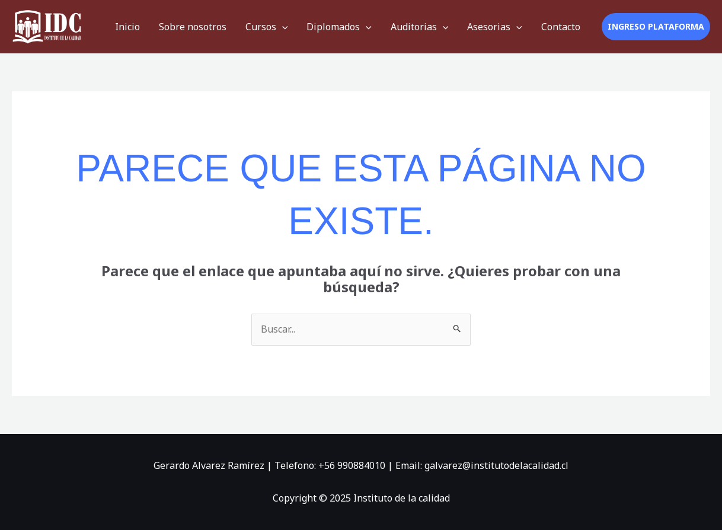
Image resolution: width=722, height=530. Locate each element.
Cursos (266, 26)
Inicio (127, 26)
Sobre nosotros (192, 26)
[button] (656, 26)
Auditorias (420, 26)
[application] (282, 26)
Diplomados (339, 26)
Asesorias (494, 26)
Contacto (560, 26)
